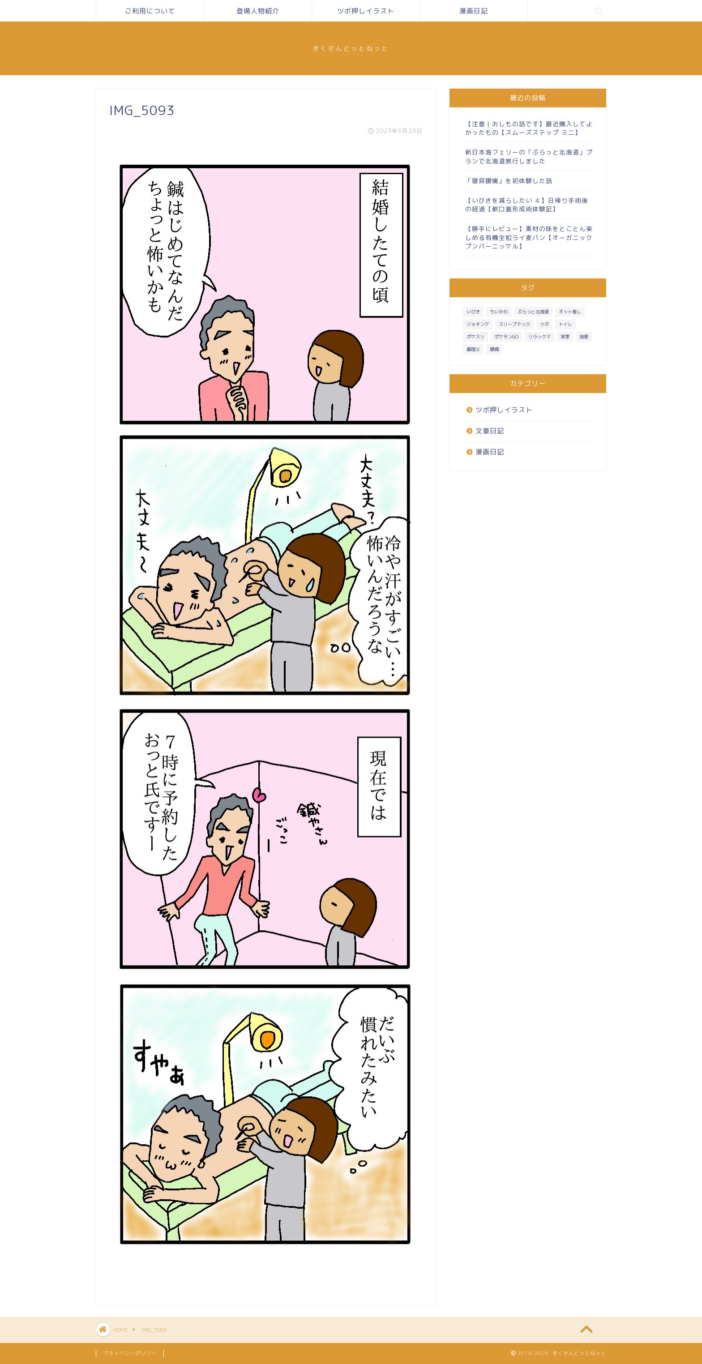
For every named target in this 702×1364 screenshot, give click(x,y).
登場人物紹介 (257, 11)
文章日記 (489, 431)
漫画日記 (473, 11)
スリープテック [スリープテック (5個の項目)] (514, 324)
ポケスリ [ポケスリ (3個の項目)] (475, 337)
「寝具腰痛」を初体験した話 (508, 180)
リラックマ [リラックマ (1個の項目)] (539, 337)
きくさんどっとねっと (351, 48)
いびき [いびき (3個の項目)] (473, 311)
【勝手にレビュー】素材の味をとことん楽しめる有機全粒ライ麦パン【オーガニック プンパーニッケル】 (529, 237)
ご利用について (150, 11)
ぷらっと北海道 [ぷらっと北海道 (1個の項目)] (533, 311)
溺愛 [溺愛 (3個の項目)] (583, 337)
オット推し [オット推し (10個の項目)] (570, 311)
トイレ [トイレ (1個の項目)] (565, 324)
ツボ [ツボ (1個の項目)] (544, 324)
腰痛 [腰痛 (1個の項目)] (494, 349)
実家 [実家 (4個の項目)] (565, 337)
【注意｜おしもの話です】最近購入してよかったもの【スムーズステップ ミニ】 (529, 128)
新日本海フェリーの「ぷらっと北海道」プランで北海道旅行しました (529, 156)
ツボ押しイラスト (365, 11)
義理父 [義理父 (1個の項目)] (473, 349)
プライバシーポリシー (130, 1353)
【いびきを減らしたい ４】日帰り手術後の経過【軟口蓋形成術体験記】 (526, 204)
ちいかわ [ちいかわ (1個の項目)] (499, 311)
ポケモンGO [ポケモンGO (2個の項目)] (506, 337)
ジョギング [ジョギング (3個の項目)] (478, 324)
